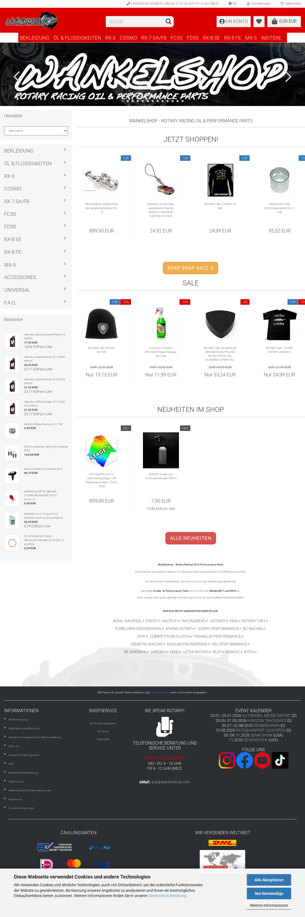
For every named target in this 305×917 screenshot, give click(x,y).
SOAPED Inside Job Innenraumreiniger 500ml (160, 476)
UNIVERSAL (17, 290)
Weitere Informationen (269, 905)
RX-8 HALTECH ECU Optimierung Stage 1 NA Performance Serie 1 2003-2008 (102, 480)
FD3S (193, 38)
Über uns (13, 746)
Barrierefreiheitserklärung (23, 772)
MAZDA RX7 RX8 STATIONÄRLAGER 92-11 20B (279, 208)
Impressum (15, 799)
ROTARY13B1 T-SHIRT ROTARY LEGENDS (279, 350)
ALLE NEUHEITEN (190, 538)
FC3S (177, 38)
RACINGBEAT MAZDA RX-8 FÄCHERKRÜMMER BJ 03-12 (101, 208)
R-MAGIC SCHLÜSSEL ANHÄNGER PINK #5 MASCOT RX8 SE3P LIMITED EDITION (161, 210)
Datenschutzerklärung (167, 895)
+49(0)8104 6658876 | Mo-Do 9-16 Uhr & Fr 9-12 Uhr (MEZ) (173, 4)
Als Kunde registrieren (103, 723)
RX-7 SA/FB (153, 38)
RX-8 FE (232, 38)
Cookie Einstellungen (21, 808)
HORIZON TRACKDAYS (266, 720)
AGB (11, 763)
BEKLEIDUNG (34, 38)
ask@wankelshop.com (170, 782)
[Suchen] (168, 21)
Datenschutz (16, 781)
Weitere (271, 38)
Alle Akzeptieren (269, 880)
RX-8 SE (211, 38)
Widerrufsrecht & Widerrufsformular (29, 790)
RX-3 (110, 38)
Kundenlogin (259, 4)
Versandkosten (160, 692)
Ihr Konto (103, 731)
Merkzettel (103, 739)
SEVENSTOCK (256, 740)
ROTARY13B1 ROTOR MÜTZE (101, 350)
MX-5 (251, 38)
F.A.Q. (10, 303)
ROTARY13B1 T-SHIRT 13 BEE (220, 206)
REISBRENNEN (267, 725)
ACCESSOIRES (20, 277)
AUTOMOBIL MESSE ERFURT (266, 715)
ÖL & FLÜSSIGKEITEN (77, 38)
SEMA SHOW (261, 735)
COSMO (128, 38)
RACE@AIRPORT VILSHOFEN (261, 730)
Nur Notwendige (269, 893)
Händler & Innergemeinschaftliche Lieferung (34, 737)
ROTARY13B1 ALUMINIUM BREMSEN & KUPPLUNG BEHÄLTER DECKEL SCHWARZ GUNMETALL (220, 354)
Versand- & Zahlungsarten (24, 754)
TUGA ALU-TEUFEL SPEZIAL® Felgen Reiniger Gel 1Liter (161, 352)
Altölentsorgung (18, 719)
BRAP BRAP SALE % (191, 268)
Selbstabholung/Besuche (23, 728)
